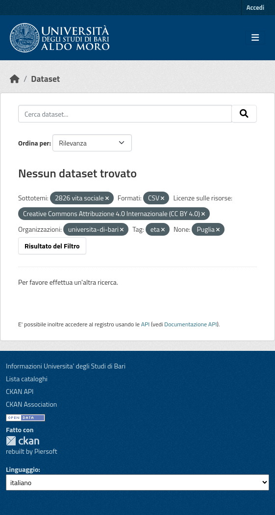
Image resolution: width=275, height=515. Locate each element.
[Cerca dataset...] (125, 114)
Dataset (45, 78)
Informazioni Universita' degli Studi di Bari (65, 366)
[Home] (15, 78)
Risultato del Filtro (52, 246)
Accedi (255, 7)
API (145, 324)
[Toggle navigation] (255, 38)
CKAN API (20, 391)
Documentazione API (190, 324)
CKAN (22, 441)
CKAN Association (31, 404)
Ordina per (34, 143)
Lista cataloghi (27, 378)
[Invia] (244, 114)
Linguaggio (22, 469)
